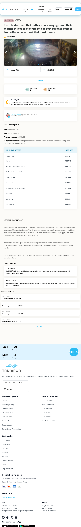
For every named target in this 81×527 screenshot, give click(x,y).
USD (57, 9)
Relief (4, 465)
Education (6, 440)
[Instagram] (3, 517)
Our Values (46, 413)
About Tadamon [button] (41, 8)
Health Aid (5, 444)
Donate (25, 9)
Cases (33, 9)
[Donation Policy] (74, 352)
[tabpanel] (40, 52)
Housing (5, 456)
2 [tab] (42, 64)
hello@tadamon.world (10, 497)
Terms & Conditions (9, 482)
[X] (12, 517)
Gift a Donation (7, 409)
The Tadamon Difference (51, 421)
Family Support (7, 461)
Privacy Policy (22, 482)
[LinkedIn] (16, 517)
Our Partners (46, 417)
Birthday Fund (7, 417)
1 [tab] (39, 64)
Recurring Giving (8, 404)
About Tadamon (48, 404)
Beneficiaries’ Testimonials (11, 429)
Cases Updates (7, 425)
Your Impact (50, 10)
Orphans (5, 448)
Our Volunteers (47, 400)
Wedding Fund (7, 413)
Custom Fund (7, 421)
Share (40, 80)
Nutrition (5, 452)
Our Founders (47, 409)
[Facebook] (7, 517)
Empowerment (7, 469)
